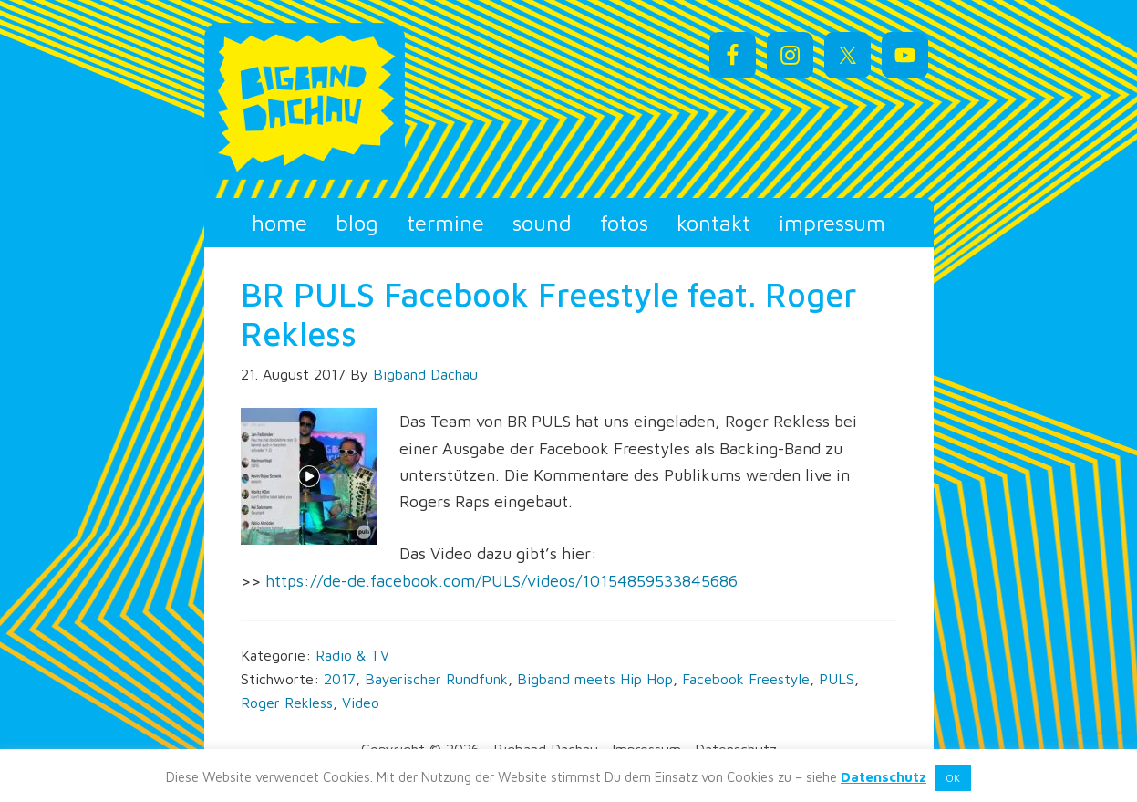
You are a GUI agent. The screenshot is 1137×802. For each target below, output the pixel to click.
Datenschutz (883, 777)
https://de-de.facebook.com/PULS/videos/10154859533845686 (501, 580)
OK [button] (953, 778)
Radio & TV (352, 655)
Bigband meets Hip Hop (595, 679)
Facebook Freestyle (746, 679)
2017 (340, 679)
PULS (836, 679)
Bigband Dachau (368, 101)
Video (360, 702)
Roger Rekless (287, 702)
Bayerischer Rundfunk (436, 679)
